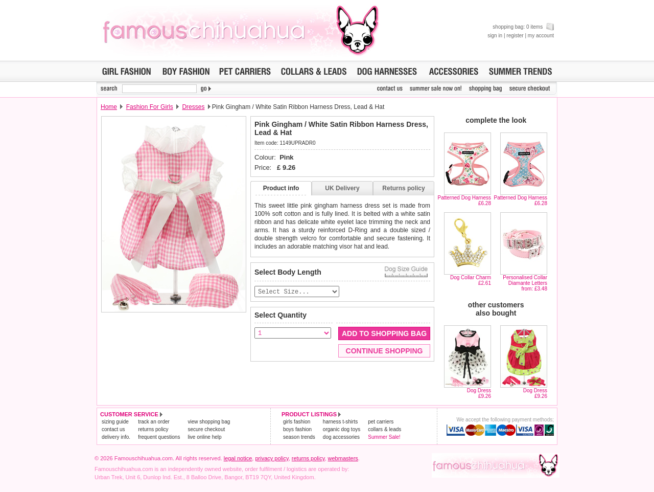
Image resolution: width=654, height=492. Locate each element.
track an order (154, 421)
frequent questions (159, 437)
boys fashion (297, 429)
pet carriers (380, 421)
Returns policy (403, 188)
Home (109, 106)
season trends (299, 437)
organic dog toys (341, 429)
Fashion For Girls (149, 106)
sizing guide (115, 421)
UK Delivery (342, 188)
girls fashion (296, 421)
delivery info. (116, 437)
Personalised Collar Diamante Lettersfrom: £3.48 (525, 283)
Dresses (193, 106)
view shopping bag (209, 421)
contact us (113, 429)
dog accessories (341, 437)
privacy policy (271, 458)
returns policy (153, 429)
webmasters (343, 458)
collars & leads (384, 429)
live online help (204, 437)
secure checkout (206, 429)
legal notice (238, 458)
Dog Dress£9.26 (479, 393)
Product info (281, 188)
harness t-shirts (340, 421)
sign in (494, 35)
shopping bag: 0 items (523, 27)
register (514, 35)
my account (541, 35)
